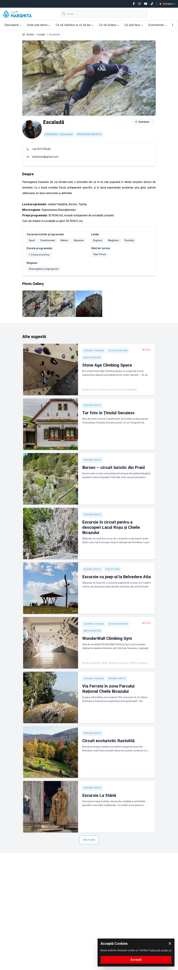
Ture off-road (113, 569)
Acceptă (136, 959)
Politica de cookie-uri (160, 950)
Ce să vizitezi (109, 24)
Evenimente (157, 24)
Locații (41, 34)
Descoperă (13, 24)
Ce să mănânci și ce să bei (74, 24)
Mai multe (89, 839)
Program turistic (89, 134)
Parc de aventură (92, 358)
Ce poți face (133, 24)
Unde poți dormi (38, 24)
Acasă (30, 34)
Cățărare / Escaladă (58, 134)
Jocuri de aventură (118, 351)
